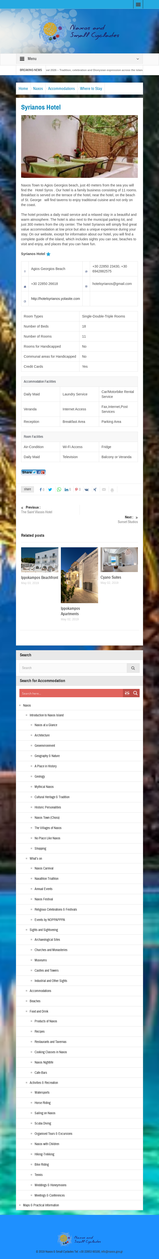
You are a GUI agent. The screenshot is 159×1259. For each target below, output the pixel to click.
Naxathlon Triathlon (46, 879)
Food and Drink (39, 1011)
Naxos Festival (44, 899)
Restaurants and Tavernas (50, 1042)
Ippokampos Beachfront (39, 577)
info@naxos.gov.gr (112, 1252)
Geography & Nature (47, 756)
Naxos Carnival (44, 868)
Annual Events (44, 889)
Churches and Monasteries (51, 950)
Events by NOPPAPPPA (50, 920)
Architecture (42, 735)
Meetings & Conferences (50, 1195)
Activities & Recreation (44, 1083)
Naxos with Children (47, 1144)
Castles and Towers (47, 970)
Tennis (39, 1175)
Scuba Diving (43, 1123)
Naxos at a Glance (46, 725)
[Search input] (71, 693)
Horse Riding (43, 1103)
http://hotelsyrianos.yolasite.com (55, 299)
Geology (40, 776)
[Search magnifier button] (135, 693)
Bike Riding (42, 1164)
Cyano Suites (111, 577)
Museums (41, 960)
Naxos (38, 88)
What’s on (36, 858)
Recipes (40, 1031)
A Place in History (46, 766)
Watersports (42, 1092)
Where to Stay (91, 88)
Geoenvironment (45, 746)
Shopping (40, 848)
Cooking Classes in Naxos (51, 1052)
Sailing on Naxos (45, 1113)
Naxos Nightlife (44, 1062)
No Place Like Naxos (47, 838)
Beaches (35, 1001)
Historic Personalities (48, 807)
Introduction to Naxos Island (47, 715)
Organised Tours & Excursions (53, 1134)
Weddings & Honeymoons (50, 1185)
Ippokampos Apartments (70, 611)
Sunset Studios (109, 519)
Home (23, 88)
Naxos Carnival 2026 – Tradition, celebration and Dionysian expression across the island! (94, 70)
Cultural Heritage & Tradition (52, 797)
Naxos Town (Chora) (47, 818)
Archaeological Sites (47, 940)
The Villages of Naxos (48, 828)
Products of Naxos (46, 1021)
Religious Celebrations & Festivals (56, 909)
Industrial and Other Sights (51, 981)
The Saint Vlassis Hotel (50, 509)
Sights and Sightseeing (44, 930)
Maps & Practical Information (41, 1205)
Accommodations (61, 88)
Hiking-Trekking (44, 1154)
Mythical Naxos (44, 787)
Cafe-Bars (41, 1073)
